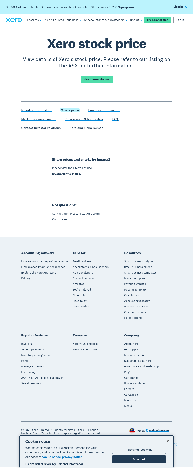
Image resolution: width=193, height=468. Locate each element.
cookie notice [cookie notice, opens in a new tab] (51, 457)
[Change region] (157, 432)
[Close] (168, 441)
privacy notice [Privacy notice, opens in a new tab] (72, 457)
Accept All (139, 459)
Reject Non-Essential (139, 449)
